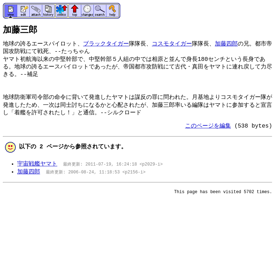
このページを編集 (208, 126)
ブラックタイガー (106, 44)
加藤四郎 (226, 44)
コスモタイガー (172, 44)
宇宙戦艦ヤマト (37, 164)
